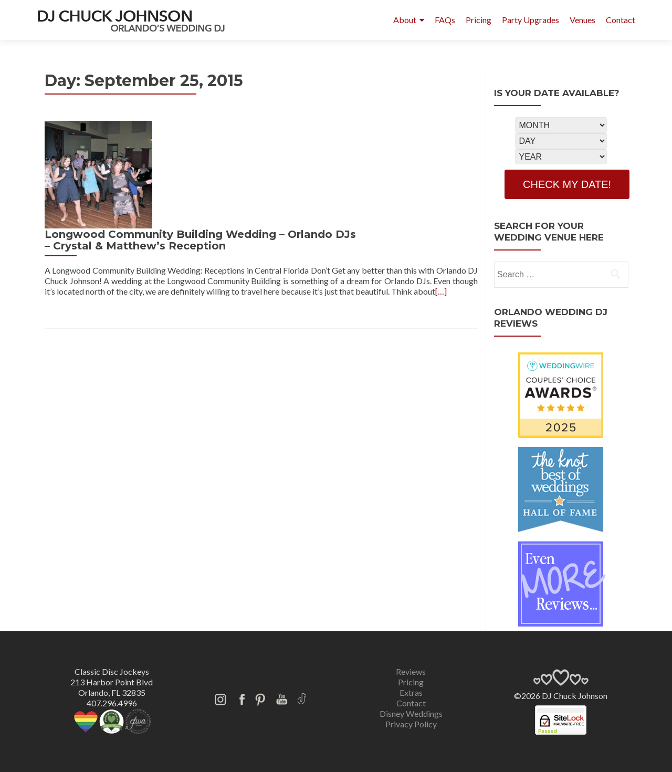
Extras (411, 692)
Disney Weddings (411, 713)
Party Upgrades (530, 20)
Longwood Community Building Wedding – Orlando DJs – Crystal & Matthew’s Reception (315, 132)
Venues (582, 20)
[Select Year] (561, 156)
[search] (615, 274)
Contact (620, 20)
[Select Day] (561, 141)
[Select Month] (561, 125)
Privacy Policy (411, 724)
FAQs (445, 20)
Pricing (478, 20)
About (404, 20)
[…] (210, 205)
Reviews (411, 671)
